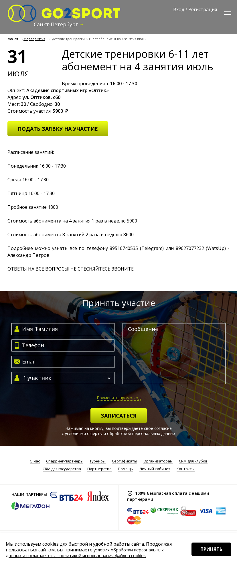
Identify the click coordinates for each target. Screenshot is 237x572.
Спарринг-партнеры (64, 461)
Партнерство (99, 469)
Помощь (125, 469)
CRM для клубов (193, 461)
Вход (178, 9)
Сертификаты (124, 461)
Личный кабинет (154, 469)
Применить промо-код (119, 398)
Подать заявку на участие (58, 129)
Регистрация (202, 9)
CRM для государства (62, 469)
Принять (208, 557)
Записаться (119, 415)
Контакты (186, 469)
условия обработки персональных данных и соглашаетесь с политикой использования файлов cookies (88, 553)
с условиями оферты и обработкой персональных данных (118, 433)
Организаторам (158, 461)
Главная (12, 39)
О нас (35, 461)
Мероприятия (34, 39)
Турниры (98, 461)
